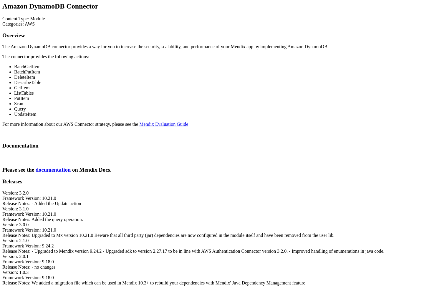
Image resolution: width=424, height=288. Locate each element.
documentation (54, 170)
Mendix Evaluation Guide (163, 124)
